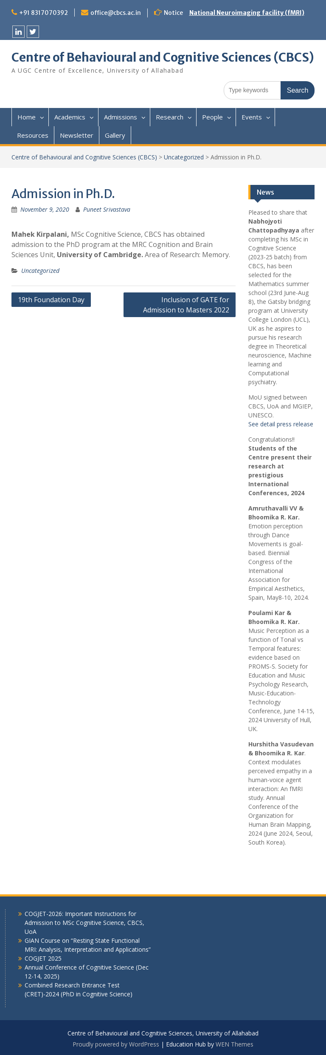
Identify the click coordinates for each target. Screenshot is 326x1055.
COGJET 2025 (43, 958)
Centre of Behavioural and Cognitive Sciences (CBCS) (162, 57)
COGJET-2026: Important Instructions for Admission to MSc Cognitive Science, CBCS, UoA (84, 923)
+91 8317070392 (43, 13)
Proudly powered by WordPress (116, 1044)
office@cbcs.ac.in (115, 13)
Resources (32, 135)
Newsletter (76, 135)
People (212, 117)
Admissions (120, 117)
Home (26, 117)
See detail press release (280, 424)
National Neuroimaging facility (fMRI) (246, 13)
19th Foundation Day (51, 299)
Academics (69, 117)
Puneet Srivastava (106, 209)
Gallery (115, 135)
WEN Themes (234, 1044)
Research (169, 117)
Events (252, 117)
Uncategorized (184, 157)
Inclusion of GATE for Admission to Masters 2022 (186, 305)
